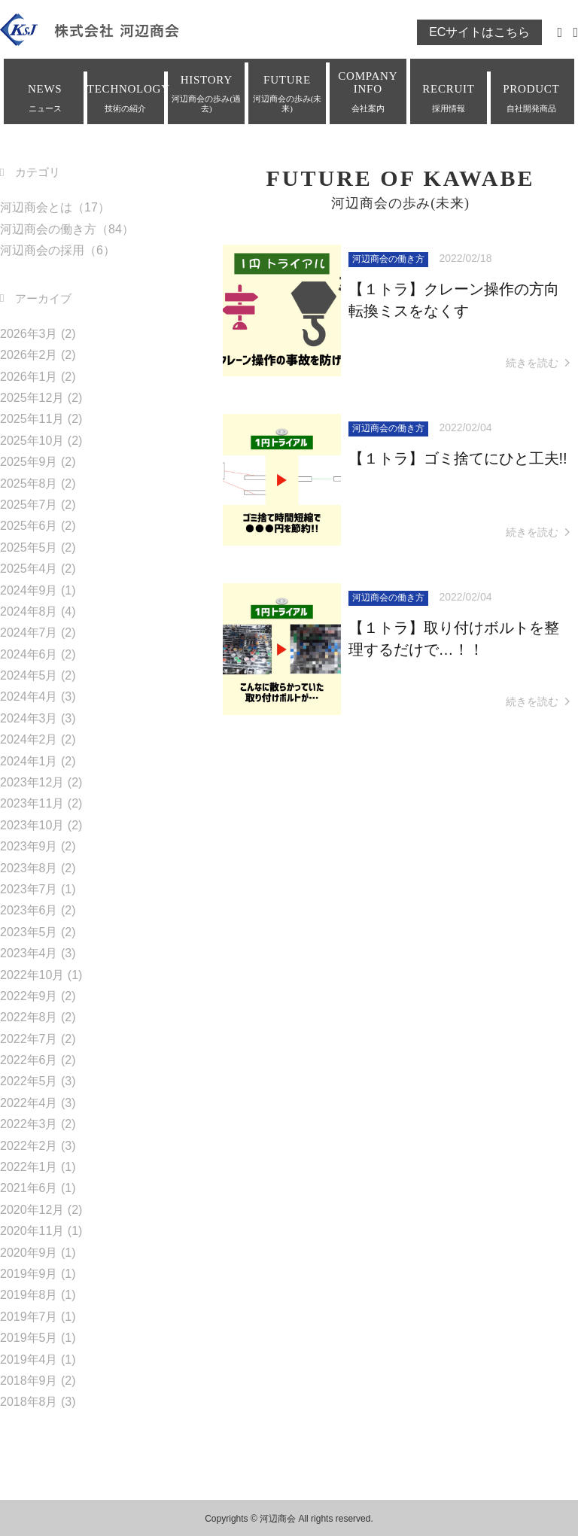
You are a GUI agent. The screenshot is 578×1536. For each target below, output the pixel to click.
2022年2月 (29, 1145)
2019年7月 (29, 1316)
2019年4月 (29, 1359)
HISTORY (206, 94)
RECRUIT (448, 98)
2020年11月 (32, 1230)
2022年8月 (29, 1017)
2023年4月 (29, 953)
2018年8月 (29, 1401)
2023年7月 (29, 889)
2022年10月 (32, 975)
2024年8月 (29, 611)
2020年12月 (32, 1209)
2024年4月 (29, 696)
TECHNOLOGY (125, 98)
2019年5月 (29, 1337)
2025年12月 (32, 397)
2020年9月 (29, 1252)
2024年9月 (29, 590)
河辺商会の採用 (42, 250)
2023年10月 (32, 825)
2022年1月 (29, 1166)
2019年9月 (29, 1273)
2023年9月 (29, 846)
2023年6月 (29, 910)
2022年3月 (29, 1124)
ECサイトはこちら (479, 32)
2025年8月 (29, 483)
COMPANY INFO (368, 91)
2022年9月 (29, 996)
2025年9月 (29, 461)
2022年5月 (29, 1081)
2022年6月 (29, 1060)
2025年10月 (32, 440)
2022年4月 (29, 1102)
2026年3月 (29, 333)
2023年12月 (32, 782)
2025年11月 (32, 418)
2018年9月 (29, 1380)
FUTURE (286, 94)
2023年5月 (29, 932)
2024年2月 (29, 739)
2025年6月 (29, 525)
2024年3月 (29, 718)
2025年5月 (29, 547)
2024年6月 (29, 654)
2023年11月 (32, 803)
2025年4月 (29, 568)
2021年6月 (29, 1188)
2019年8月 (29, 1294)
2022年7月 (29, 1039)
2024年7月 (29, 632)
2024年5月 (29, 675)
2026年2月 (29, 354)
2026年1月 (29, 376)
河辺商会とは (36, 207)
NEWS (45, 98)
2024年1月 (29, 761)
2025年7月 (29, 504)
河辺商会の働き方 (48, 229)
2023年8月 (29, 868)
